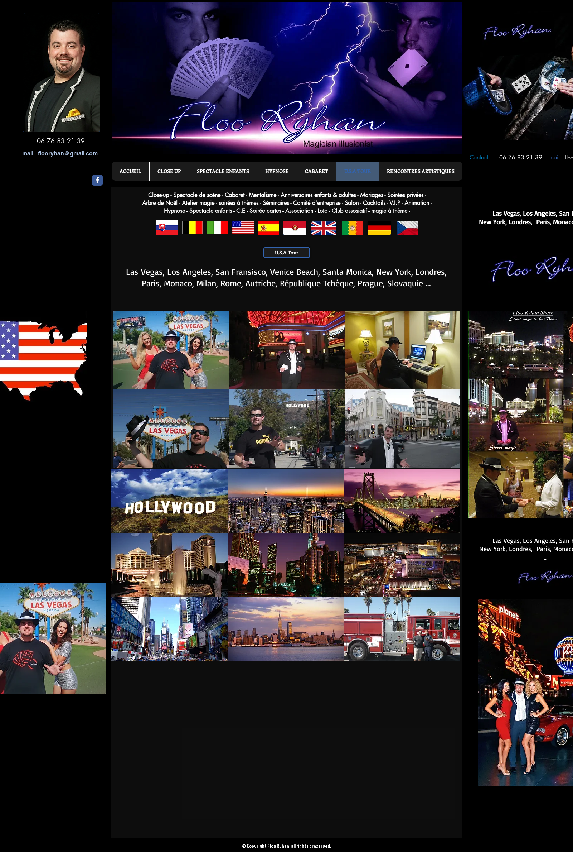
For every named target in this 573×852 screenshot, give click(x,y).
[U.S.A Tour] (286, 252)
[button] (171, 350)
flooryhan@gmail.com (68, 153)
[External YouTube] (201, 730)
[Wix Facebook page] (97, 180)
